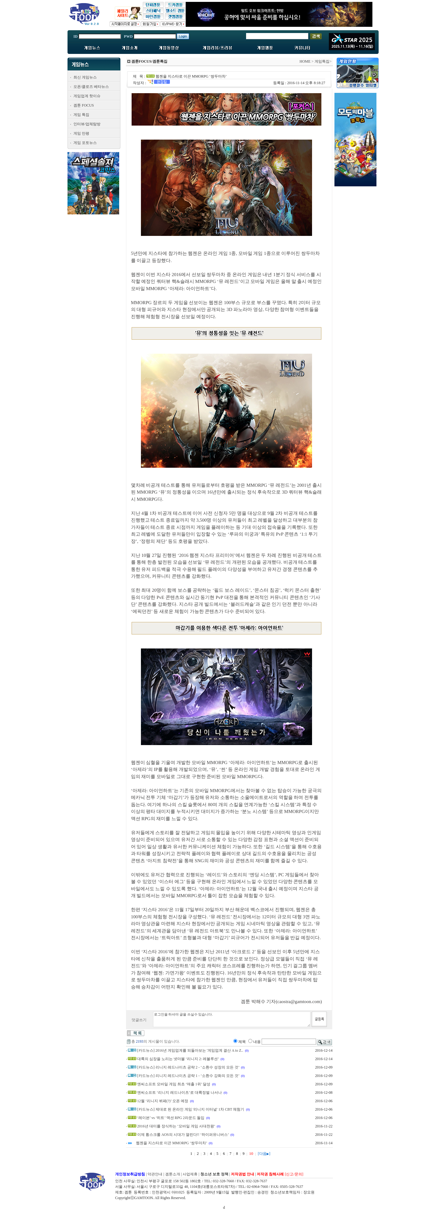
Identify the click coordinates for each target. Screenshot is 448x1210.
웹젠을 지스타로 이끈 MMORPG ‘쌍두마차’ (171, 1143)
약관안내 (154, 1174)
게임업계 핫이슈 (86, 96)
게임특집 (322, 61)
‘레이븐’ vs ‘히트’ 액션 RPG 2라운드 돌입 (170, 1118)
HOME (305, 61)
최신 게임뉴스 (85, 77)
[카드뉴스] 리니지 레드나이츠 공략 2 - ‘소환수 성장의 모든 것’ (188, 1067)
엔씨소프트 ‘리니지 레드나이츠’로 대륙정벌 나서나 (179, 1092)
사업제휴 (190, 1174)
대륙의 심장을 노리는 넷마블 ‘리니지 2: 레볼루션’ (178, 1059)
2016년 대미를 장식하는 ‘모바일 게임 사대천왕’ (176, 1126)
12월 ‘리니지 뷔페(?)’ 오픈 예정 (162, 1101)
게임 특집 (81, 114)
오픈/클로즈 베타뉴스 (91, 86)
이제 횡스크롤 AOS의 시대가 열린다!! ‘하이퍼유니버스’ (183, 1134)
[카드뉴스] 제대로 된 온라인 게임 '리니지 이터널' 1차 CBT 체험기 (190, 1109)
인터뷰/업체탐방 (86, 124)
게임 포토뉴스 (85, 143)
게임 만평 (81, 133)
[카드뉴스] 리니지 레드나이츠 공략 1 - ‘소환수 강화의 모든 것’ (188, 1076)
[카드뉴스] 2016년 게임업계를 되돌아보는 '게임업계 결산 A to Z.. (190, 1050)
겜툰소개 (172, 1174)
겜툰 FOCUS (83, 105)
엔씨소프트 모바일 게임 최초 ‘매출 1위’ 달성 (173, 1084)
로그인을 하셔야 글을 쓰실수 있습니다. (231, 1019)
